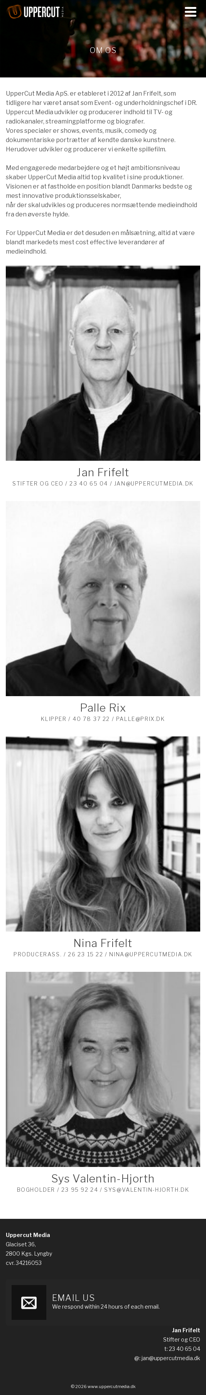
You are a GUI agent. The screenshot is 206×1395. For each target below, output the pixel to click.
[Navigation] (190, 11)
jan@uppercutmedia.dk (171, 1358)
